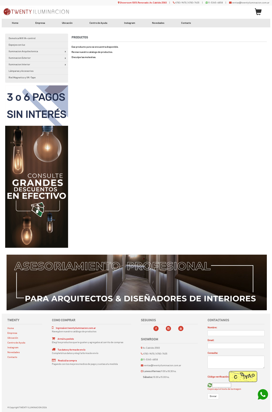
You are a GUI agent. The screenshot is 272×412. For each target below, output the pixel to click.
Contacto (186, 23)
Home (15, 23)
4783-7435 (193, 3)
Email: (211, 340)
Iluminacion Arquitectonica (38, 52)
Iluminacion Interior (38, 65)
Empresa (40, 23)
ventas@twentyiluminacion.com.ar (250, 3)
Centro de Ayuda (98, 23)
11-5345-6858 (215, 3)
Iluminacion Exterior (38, 59)
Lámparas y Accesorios (21, 71)
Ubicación (67, 23)
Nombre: (212, 327)
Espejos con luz (17, 45)
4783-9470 (181, 3)
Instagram (129, 23)
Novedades (158, 23)
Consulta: (213, 353)
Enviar (213, 396)
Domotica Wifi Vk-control (22, 38)
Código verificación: (218, 377)
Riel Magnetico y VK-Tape (22, 77)
